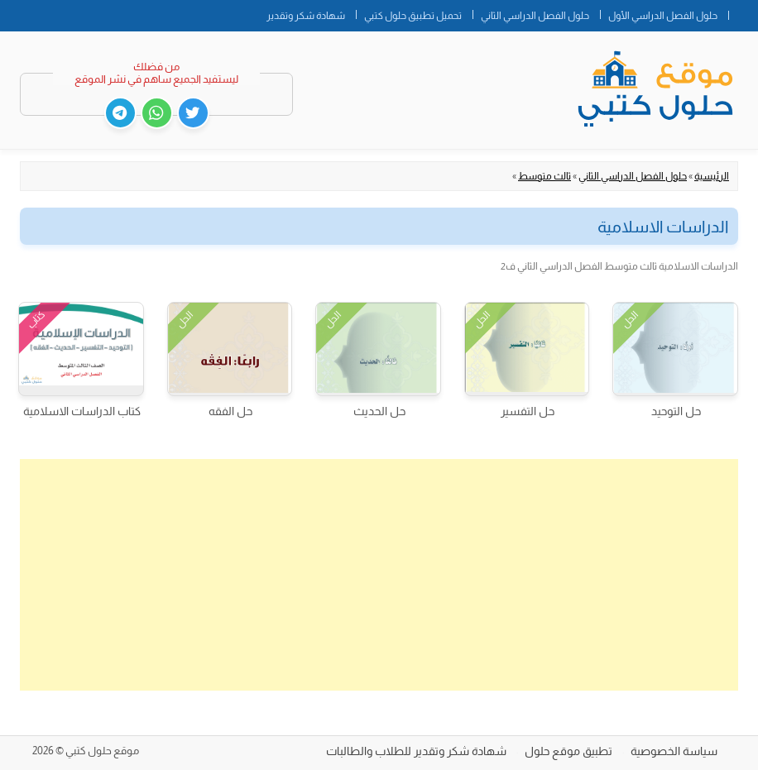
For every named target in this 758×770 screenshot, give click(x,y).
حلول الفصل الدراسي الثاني (535, 16)
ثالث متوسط (544, 176)
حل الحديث (379, 411)
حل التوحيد (676, 411)
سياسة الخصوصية (674, 751)
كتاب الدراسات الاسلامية (82, 411)
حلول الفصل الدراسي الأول (662, 16)
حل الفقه (230, 411)
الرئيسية (711, 176)
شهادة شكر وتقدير (305, 16)
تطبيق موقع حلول (568, 751)
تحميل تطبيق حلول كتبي (413, 16)
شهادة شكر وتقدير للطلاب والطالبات (416, 751)
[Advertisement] (379, 575)
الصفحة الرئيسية (743, 12)
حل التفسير (527, 411)
